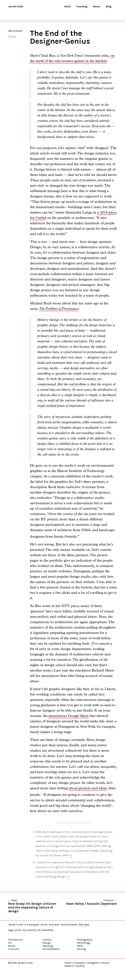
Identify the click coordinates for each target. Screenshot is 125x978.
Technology (83, 942)
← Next (35, 906)
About (96, 6)
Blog (108, 6)
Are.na (104, 962)
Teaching (81, 6)
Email (68, 962)
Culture (46, 939)
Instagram (93, 962)
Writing (81, 948)
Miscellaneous (51, 948)
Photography (84, 939)
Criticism (13, 948)
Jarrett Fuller (16, 6)
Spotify (80, 965)
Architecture (15, 939)
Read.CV (69, 965)
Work (67, 6)
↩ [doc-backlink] (70, 855)
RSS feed (84, 924)
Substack (79, 962)
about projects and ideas (88, 788)
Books (11, 945)
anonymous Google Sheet (69, 716)
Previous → (91, 902)
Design (12, 36)
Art (10, 942)
